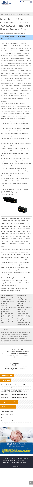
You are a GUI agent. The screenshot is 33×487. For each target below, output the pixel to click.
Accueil (19, 14)
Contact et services (18, 463)
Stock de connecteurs (9, 460)
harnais (20, 460)
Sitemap (16, 466)
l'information (26, 14)
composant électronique (20, 458)
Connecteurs (6, 458)
